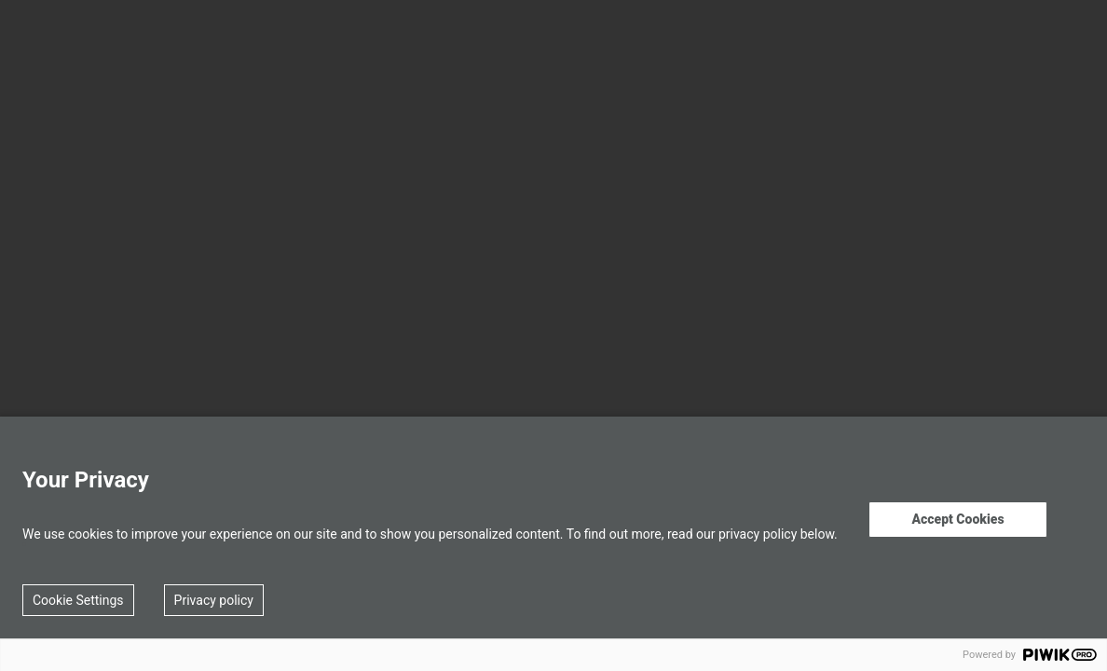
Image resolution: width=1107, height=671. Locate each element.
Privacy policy (213, 600)
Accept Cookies (957, 519)
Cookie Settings (78, 600)
